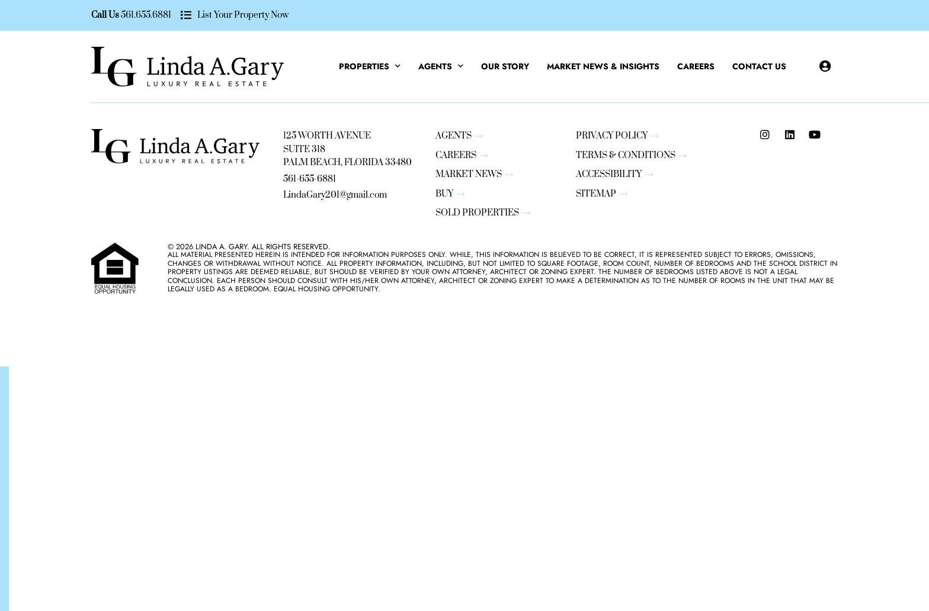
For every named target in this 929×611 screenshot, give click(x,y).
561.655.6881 (146, 15)
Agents (440, 66)
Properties (370, 66)
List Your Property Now (243, 15)
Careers (696, 66)
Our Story (505, 66)
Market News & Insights (603, 66)
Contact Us (759, 66)
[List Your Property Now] (186, 16)
